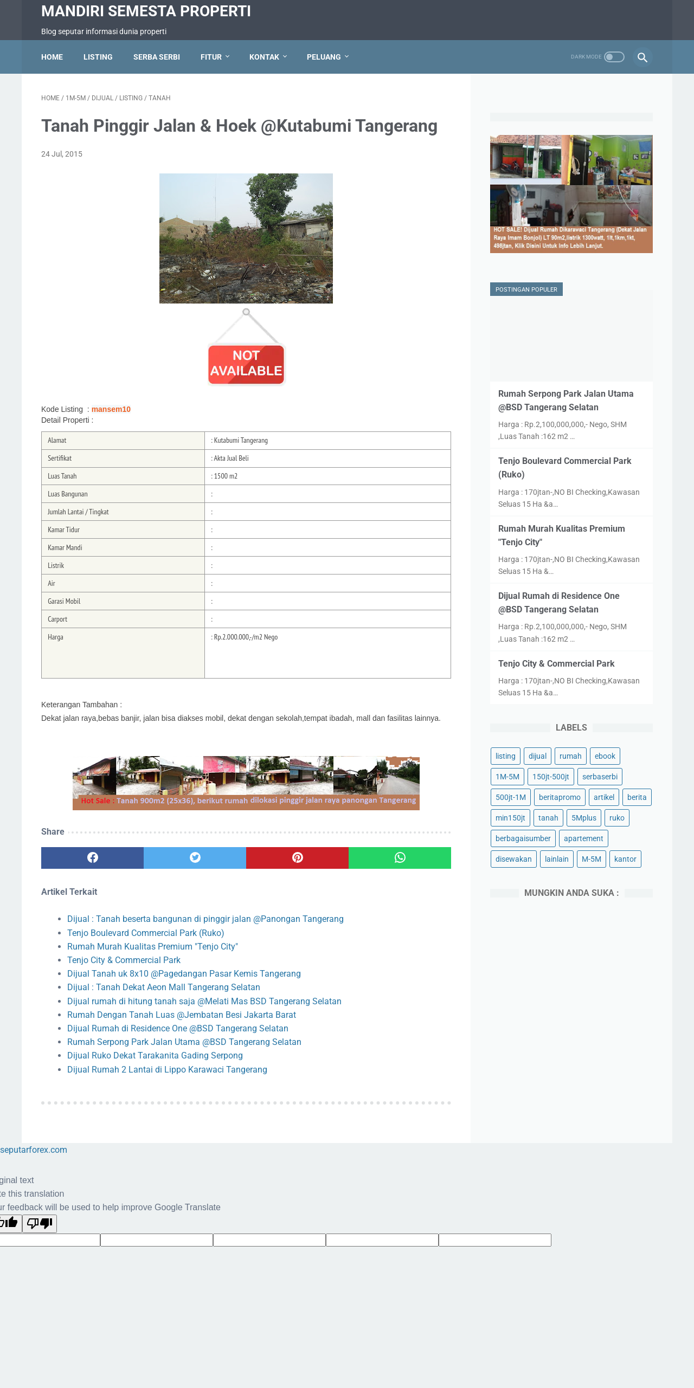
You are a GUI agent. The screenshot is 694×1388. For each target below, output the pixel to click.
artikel (604, 797)
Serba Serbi (156, 57)
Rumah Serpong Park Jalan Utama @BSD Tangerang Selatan (184, 1042)
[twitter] (195, 858)
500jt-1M (511, 797)
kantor (625, 859)
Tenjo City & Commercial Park (124, 960)
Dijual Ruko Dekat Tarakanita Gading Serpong (155, 1055)
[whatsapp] (400, 858)
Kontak (264, 57)
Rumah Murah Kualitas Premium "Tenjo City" (152, 946)
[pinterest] (297, 858)
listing (506, 756)
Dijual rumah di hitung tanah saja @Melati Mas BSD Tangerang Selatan (204, 1001)
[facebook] (92, 858)
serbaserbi (600, 776)
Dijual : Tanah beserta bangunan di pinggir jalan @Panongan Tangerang (205, 919)
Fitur (211, 57)
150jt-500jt (550, 776)
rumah (571, 756)
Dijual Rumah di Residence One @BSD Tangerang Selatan (177, 1028)
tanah (548, 818)
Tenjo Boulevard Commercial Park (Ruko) (145, 933)
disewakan (514, 859)
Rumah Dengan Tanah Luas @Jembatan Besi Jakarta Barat (181, 1015)
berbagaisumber (523, 838)
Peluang (324, 57)
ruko (617, 818)
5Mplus (583, 818)
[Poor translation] (39, 1224)
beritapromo (560, 797)
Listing (98, 57)
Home (52, 57)
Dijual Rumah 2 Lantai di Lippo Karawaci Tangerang (167, 1069)
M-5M (591, 859)
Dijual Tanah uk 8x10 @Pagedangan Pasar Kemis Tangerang (184, 974)
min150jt (510, 818)
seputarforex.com (33, 1150)
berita (637, 797)
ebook (605, 756)
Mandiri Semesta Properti (146, 11)
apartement (583, 838)
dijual (538, 756)
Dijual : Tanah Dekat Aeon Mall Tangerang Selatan (163, 987)
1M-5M (507, 776)
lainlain (557, 859)
